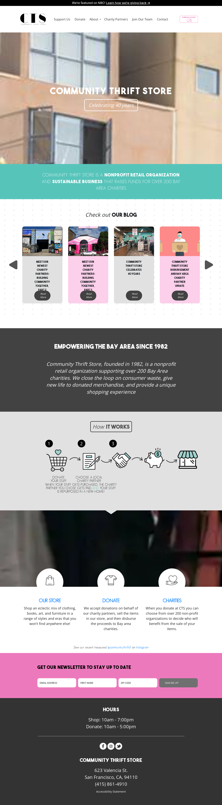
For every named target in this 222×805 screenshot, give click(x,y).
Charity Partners (116, 19)
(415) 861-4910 (111, 784)
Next (209, 264)
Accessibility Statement (111, 791)
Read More (43, 295)
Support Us (62, 19)
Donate (80, 19)
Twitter (118, 746)
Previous (12, 264)
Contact (162, 19)
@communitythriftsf (119, 647)
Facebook (103, 746)
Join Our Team (142, 19)
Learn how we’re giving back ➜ (128, 3)
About (94, 19)
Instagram (142, 647)
